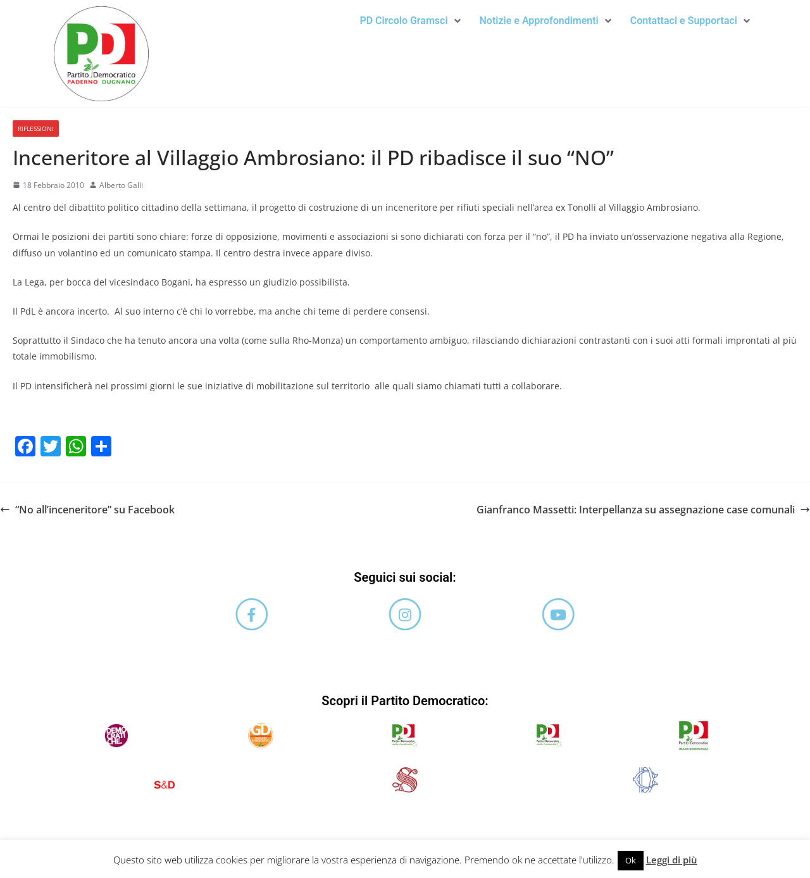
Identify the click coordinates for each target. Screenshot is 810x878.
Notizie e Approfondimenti (545, 21)
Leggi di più (671, 859)
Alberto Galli (121, 185)
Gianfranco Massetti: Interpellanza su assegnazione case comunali (643, 510)
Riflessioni (36, 128)
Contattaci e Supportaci (690, 21)
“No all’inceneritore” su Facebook (87, 510)
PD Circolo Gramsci (409, 21)
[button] (410, 20)
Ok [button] (630, 860)
